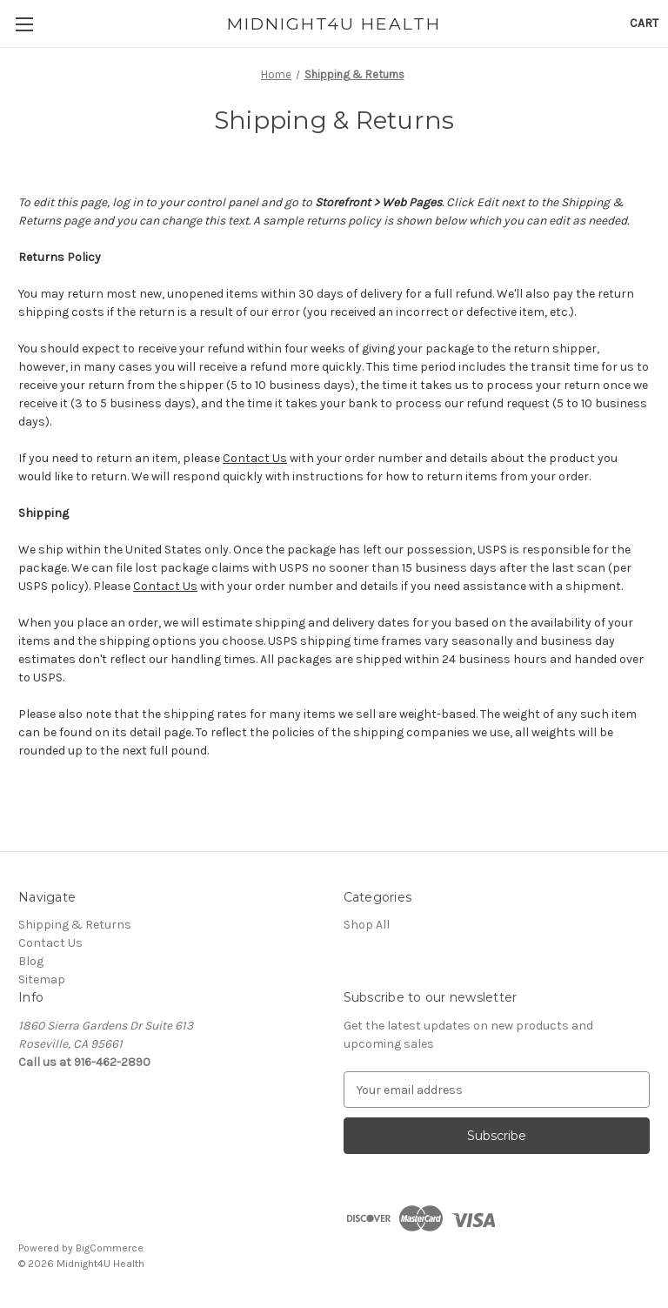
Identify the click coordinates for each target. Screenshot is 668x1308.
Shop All (367, 924)
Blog (30, 961)
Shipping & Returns (74, 924)
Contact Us (255, 458)
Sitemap (41, 979)
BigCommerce (110, 1248)
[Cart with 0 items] (644, 23)
